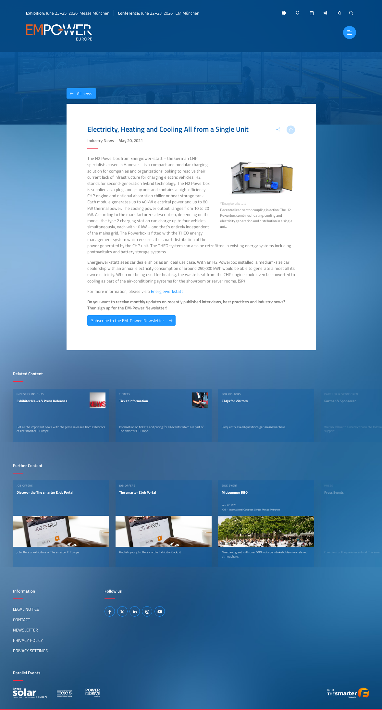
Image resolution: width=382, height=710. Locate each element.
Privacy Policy (28, 640)
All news (79, 93)
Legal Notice (26, 609)
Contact (21, 619)
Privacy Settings (30, 650)
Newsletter (25, 630)
